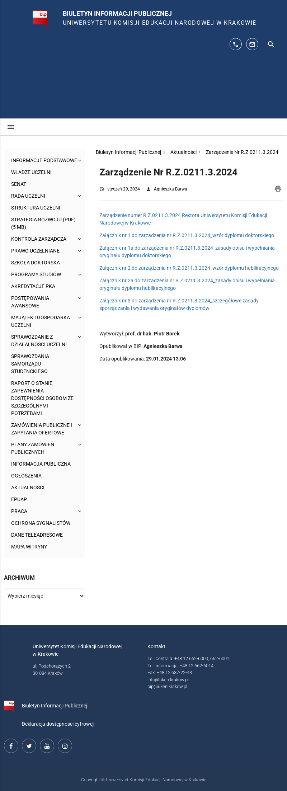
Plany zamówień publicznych (32, 448)
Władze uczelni (31, 172)
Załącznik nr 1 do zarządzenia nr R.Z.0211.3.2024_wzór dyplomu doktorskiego (186, 235)
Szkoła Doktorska (35, 262)
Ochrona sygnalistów (40, 523)
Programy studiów (36, 274)
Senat (18, 184)
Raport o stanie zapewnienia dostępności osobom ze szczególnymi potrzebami (42, 398)
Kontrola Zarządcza (38, 239)
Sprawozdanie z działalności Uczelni (39, 340)
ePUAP (19, 499)
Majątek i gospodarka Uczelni (40, 321)
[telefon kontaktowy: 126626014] (236, 44)
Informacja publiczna (41, 464)
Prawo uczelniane (35, 251)
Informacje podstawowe (44, 160)
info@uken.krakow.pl (168, 679)
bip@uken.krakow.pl (167, 686)
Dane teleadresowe (37, 535)
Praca (19, 511)
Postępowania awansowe (30, 302)
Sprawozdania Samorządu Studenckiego (30, 363)
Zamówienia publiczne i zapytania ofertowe (41, 428)
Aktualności (27, 487)
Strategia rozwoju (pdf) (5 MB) (43, 223)
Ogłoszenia (26, 476)
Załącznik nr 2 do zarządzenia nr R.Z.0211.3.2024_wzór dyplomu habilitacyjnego (189, 268)
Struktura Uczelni (35, 208)
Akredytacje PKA (33, 286)
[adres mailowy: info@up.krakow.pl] (252, 44)
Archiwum (19, 577)
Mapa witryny (29, 547)
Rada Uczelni (28, 196)
